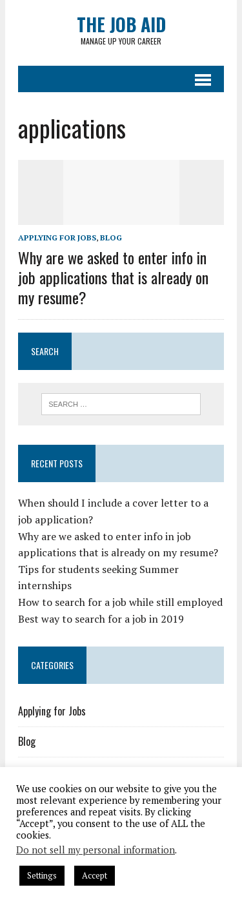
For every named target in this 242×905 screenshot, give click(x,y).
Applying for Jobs (57, 237)
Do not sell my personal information (95, 850)
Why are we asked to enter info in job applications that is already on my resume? (113, 277)
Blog (111, 237)
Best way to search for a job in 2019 (101, 619)
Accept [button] (94, 875)
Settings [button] (42, 875)
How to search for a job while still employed (120, 602)
